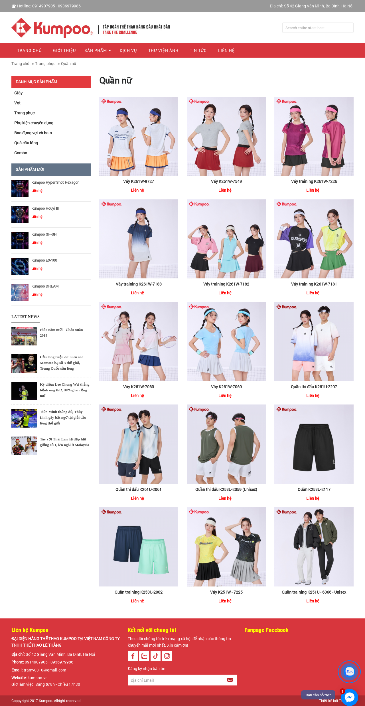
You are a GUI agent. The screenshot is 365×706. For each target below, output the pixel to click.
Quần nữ (68, 63)
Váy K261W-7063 (138, 386)
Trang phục (45, 63)
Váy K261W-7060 (226, 386)
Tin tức (198, 50)
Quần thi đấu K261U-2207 (314, 386)
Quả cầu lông (26, 142)
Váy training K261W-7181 (314, 284)
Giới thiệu (64, 50)
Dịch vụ (128, 50)
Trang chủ (29, 50)
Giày (18, 93)
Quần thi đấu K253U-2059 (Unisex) (226, 489)
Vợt (17, 103)
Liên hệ (226, 50)
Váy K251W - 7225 (226, 592)
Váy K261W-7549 (226, 181)
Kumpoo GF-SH (43, 234)
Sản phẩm (95, 50)
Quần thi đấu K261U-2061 (138, 489)
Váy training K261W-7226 (314, 181)
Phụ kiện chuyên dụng (33, 123)
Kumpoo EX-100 (44, 260)
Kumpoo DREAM (44, 286)
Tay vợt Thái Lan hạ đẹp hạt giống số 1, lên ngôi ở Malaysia (64, 442)
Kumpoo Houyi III (45, 208)
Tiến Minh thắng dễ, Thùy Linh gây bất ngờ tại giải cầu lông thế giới (63, 417)
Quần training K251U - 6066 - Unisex (314, 592)
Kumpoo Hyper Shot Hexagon (55, 182)
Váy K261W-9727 (138, 181)
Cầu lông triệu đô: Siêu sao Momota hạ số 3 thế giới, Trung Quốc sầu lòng (61, 363)
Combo (20, 152)
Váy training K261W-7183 (139, 284)
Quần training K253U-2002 (139, 592)
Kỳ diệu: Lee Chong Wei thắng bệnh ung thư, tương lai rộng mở (65, 390)
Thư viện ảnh (163, 50)
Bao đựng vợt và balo (33, 132)
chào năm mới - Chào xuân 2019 (61, 332)
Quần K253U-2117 (314, 489)
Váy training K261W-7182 (226, 284)
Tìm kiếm (348, 28)
